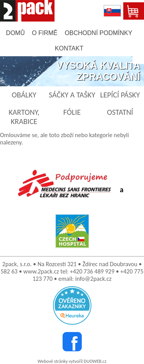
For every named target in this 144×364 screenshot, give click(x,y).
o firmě (45, 33)
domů (15, 33)
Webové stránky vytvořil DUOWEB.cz (72, 361)
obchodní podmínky (98, 33)
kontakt (69, 48)
